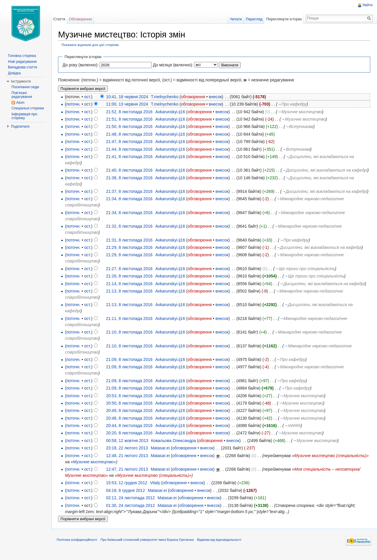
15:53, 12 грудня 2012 (127, 489)
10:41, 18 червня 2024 (128, 96)
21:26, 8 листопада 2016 (130, 282)
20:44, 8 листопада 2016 (130, 432)
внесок (216, 96)
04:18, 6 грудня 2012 (126, 496)
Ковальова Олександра (174, 446)
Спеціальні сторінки (27, 108)
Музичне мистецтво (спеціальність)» (155, 481)
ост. (88, 96)
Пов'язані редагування (21, 95)
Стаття (60, 19)
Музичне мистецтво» (129, 468)
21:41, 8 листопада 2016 (130, 157)
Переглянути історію (284, 19)
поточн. (74, 104)
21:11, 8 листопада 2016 (130, 324)
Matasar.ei (161, 454)
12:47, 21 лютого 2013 (128, 475)
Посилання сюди (25, 87)
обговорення (194, 96)
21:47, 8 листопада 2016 (130, 141)
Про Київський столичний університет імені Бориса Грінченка (148, 546)
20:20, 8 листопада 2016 (130, 439)
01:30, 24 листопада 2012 (131, 511)
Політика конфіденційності (78, 546)
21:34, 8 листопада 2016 (130, 205)
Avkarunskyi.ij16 (171, 111)
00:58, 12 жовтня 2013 (128, 446)
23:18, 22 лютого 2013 (128, 454)
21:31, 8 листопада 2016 (130, 246)
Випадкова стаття (22, 67)
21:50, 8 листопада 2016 (130, 126)
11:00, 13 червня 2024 (128, 104)
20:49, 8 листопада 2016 (130, 417)
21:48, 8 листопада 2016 (130, 134)
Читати (235, 19)
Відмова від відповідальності (220, 546)
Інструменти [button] (21, 81)
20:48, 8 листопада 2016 (130, 424)
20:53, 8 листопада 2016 (130, 402)
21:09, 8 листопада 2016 (130, 366)
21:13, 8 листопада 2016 (130, 297)
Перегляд (253, 19)
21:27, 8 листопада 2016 (130, 274)
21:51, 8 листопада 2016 (130, 119)
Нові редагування (22, 62)
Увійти (367, 5)
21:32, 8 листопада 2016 (130, 232)
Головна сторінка (22, 56)
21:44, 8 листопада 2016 (130, 149)
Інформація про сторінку (24, 116)
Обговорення (81, 19)
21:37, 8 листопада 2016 (130, 198)
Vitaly (156, 489)
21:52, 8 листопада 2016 (130, 111)
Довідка (14, 73)
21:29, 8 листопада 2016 (130, 254)
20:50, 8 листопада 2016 (130, 409)
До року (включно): (82, 65)
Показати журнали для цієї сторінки (91, 45)
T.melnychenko (165, 96)
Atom (20, 103)
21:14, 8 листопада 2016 (130, 290)
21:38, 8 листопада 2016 (130, 184)
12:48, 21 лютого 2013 (128, 461)
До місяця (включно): (174, 65)
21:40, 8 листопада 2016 (130, 170)
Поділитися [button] (20, 126)
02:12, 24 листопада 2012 (131, 504)
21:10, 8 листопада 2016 (130, 338)
